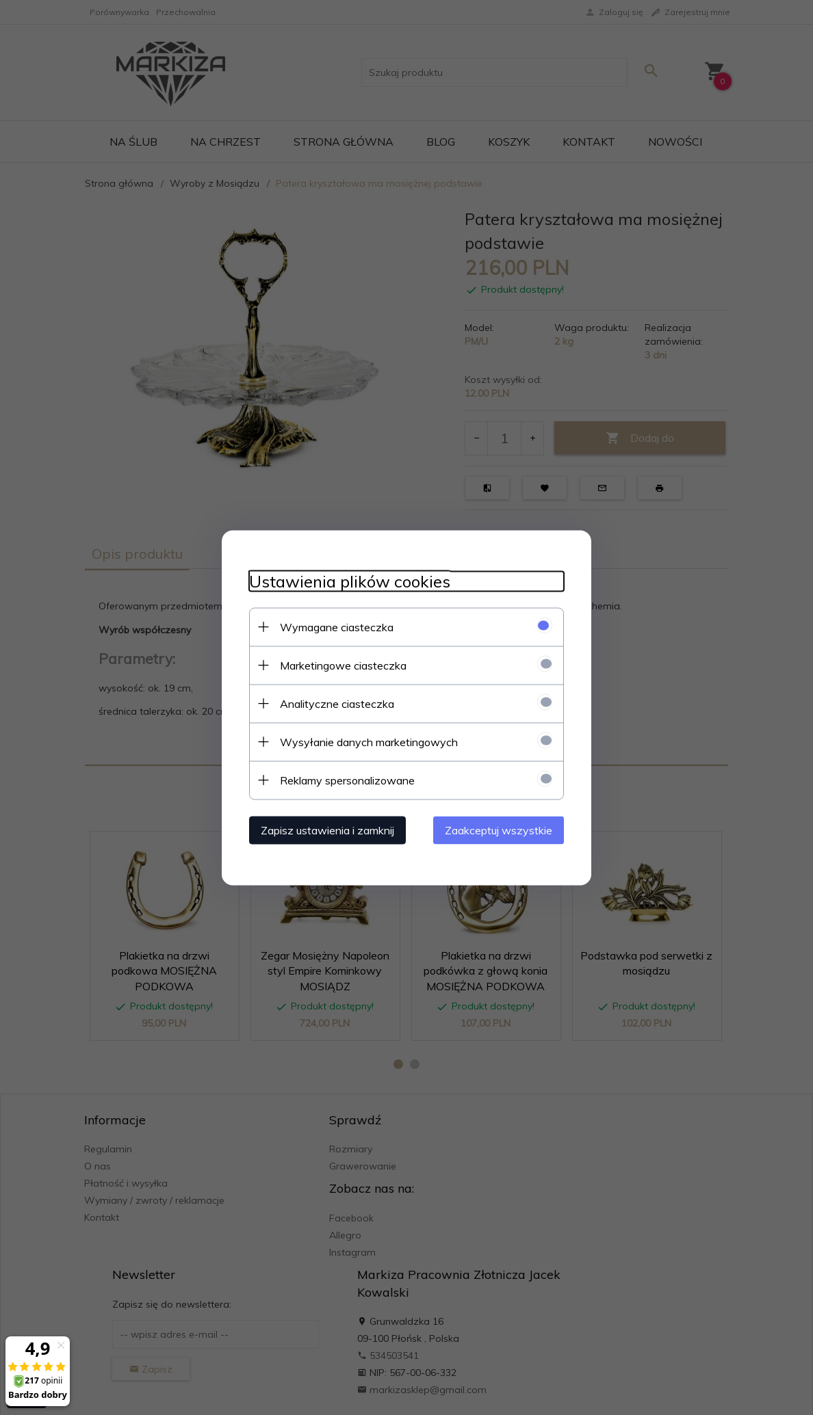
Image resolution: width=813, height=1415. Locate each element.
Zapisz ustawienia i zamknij (327, 829)
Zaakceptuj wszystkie (498, 829)
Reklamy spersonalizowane (347, 779)
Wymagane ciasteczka (336, 626)
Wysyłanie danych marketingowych (369, 741)
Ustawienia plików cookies (349, 581)
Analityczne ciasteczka (337, 703)
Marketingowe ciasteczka (343, 665)
